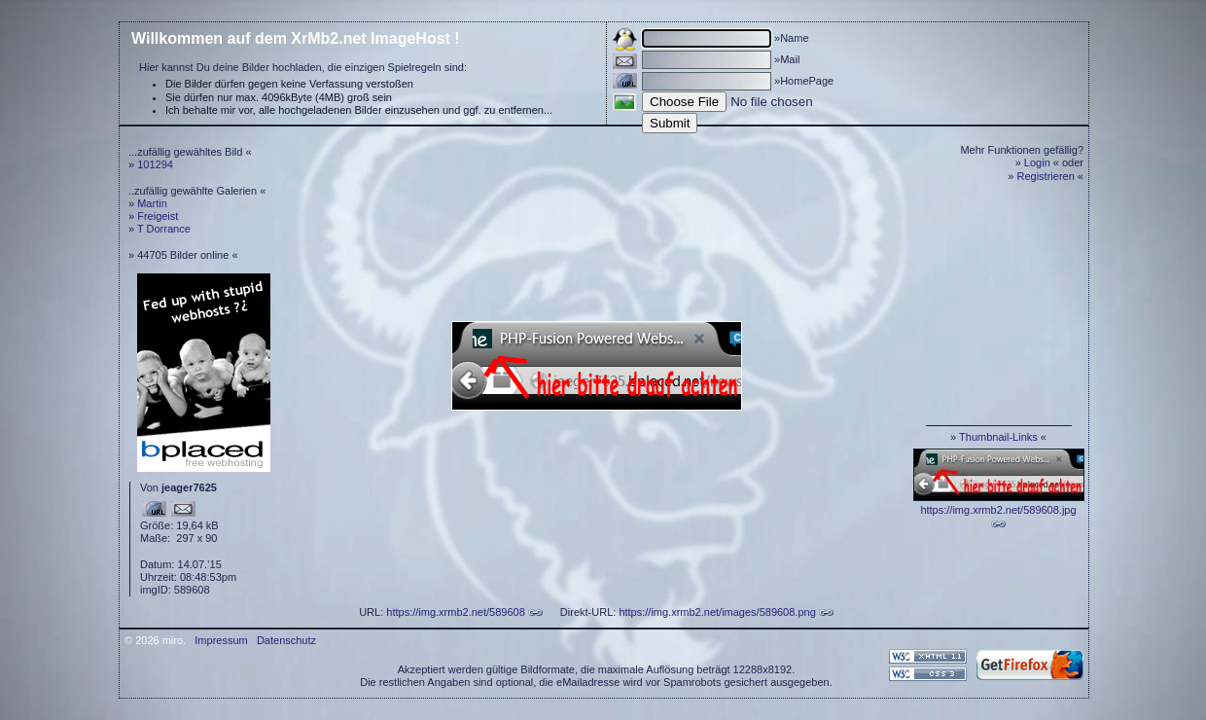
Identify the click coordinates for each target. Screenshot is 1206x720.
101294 (155, 164)
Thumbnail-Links (998, 437)
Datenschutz (286, 640)
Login (1037, 162)
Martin (152, 203)
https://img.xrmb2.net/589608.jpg (998, 510)
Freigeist (157, 216)
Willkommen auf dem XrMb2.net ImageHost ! (295, 38)
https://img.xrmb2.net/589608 (455, 612)
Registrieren (1046, 176)
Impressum (221, 640)
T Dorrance (164, 228)
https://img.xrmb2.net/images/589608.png (717, 612)
